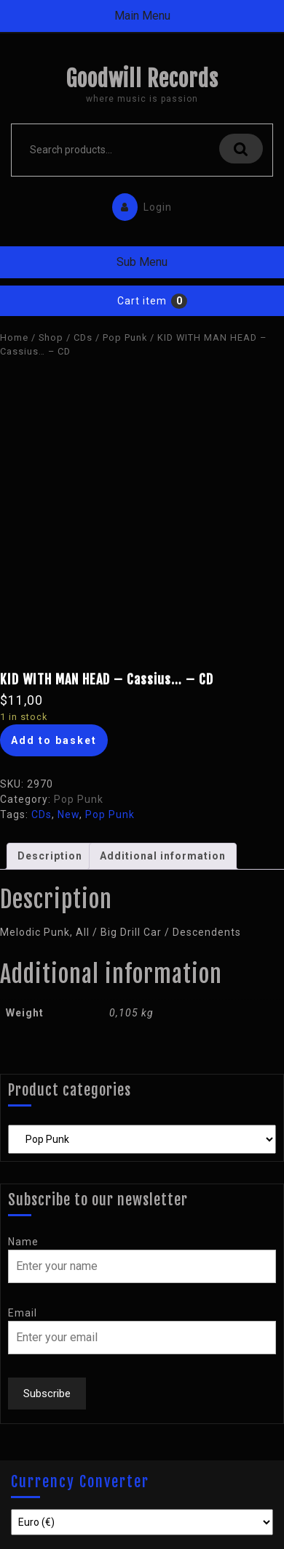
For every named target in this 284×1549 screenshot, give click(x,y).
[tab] (50, 856)
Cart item (142, 301)
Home (14, 337)
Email (22, 1313)
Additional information (163, 856)
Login (138, 204)
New (68, 814)
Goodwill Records (142, 78)
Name (23, 1241)
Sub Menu (142, 262)
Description (49, 856)
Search (241, 148)
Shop (51, 337)
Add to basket (54, 740)
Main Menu (142, 16)
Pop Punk (125, 337)
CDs (83, 337)
